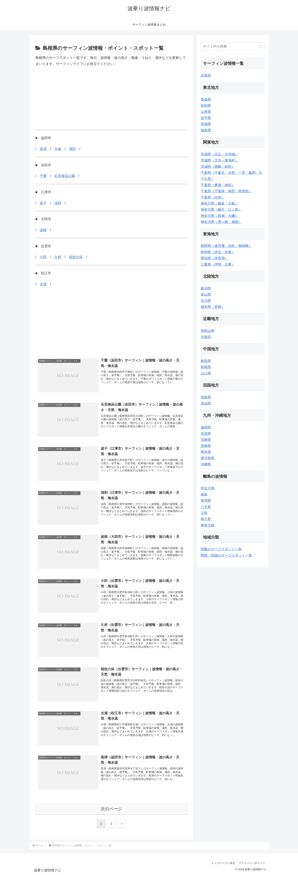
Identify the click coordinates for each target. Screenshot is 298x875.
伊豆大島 (207, 488)
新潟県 (206, 288)
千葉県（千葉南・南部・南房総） (226, 191)
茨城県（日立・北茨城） (219, 154)
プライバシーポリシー (251, 863)
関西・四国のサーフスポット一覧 (226, 555)
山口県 (206, 373)
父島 (204, 513)
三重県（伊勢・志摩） (218, 264)
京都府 (206, 337)
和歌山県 (207, 331)
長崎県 (206, 446)
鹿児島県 (207, 458)
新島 (204, 494)
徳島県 (206, 397)
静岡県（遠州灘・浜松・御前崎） (226, 246)
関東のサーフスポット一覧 (221, 549)
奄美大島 (207, 525)
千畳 (43, 176)
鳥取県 (206, 361)
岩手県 (206, 118)
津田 (72, 149)
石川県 (206, 301)
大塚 (57, 149)
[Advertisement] (111, 98)
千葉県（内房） (213, 197)
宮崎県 (206, 440)
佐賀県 (206, 433)
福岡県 (206, 427)
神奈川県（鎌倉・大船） (219, 203)
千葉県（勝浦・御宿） (218, 185)
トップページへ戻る (222, 863)
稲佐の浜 (76, 257)
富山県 (206, 294)
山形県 (206, 112)
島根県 (206, 367)
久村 (57, 257)
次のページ (111, 809)
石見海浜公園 (64, 176)
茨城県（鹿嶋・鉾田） (218, 167)
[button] (260, 46)
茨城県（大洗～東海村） (219, 160)
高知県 (206, 403)
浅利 (57, 203)
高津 (43, 149)
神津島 (206, 500)
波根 (43, 230)
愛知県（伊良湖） (214, 258)
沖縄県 (206, 464)
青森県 (206, 99)
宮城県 (206, 124)
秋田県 (206, 106)
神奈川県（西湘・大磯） (219, 216)
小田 (43, 257)
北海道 (206, 75)
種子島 (206, 519)
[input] (233, 46)
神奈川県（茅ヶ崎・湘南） (221, 222)
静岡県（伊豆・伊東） (218, 252)
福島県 (206, 130)
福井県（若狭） (213, 307)
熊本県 (206, 452)
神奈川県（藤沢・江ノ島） (221, 209)
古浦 (43, 284)
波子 (43, 203)
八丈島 (206, 507)
